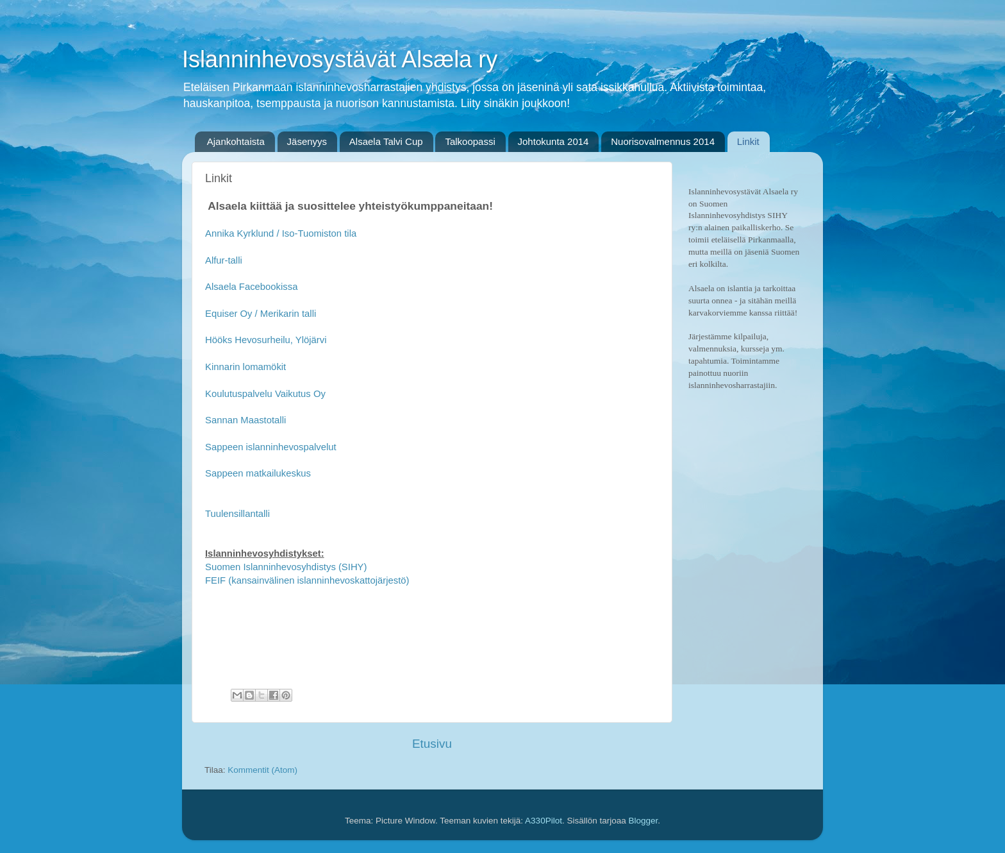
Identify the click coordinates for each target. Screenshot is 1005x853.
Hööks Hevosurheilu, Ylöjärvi (265, 340)
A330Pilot (543, 820)
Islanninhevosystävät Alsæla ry (339, 59)
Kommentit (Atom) (262, 770)
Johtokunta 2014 (553, 141)
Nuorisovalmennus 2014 (663, 141)
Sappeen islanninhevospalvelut (270, 447)
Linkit (748, 141)
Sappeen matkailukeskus (258, 473)
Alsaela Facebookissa (251, 287)
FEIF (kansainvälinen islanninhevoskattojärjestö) (307, 580)
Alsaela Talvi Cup (386, 141)
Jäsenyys (307, 141)
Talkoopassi (470, 141)
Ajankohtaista (236, 141)
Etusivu (432, 743)
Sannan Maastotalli (245, 420)
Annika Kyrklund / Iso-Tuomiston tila (280, 233)
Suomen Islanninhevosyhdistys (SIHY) (286, 567)
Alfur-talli (223, 260)
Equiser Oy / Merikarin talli (260, 313)
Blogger (643, 820)
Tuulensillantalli (237, 514)
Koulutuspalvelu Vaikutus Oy (266, 394)
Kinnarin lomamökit (245, 367)
